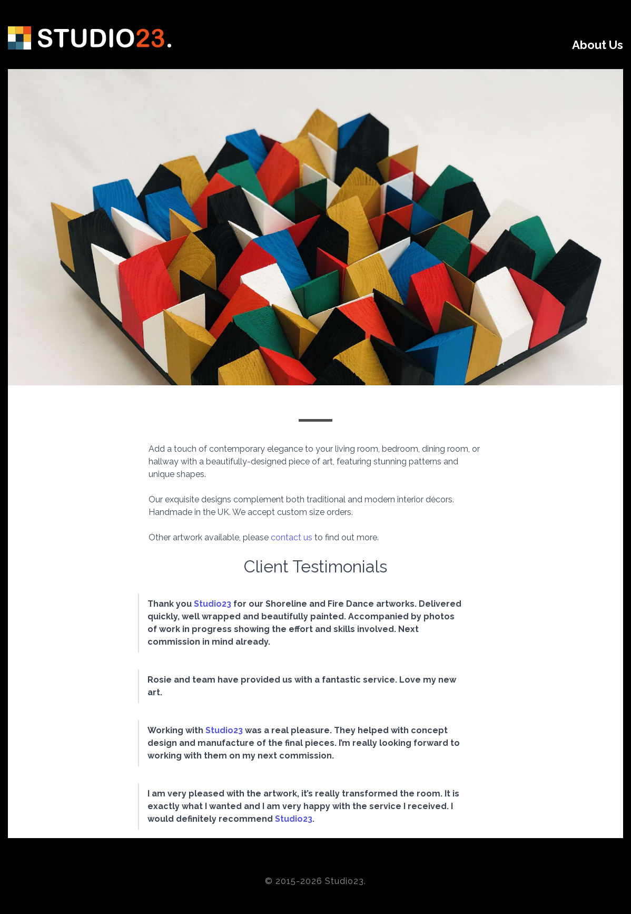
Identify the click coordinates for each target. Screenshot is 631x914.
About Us (597, 45)
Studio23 (212, 604)
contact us (291, 537)
